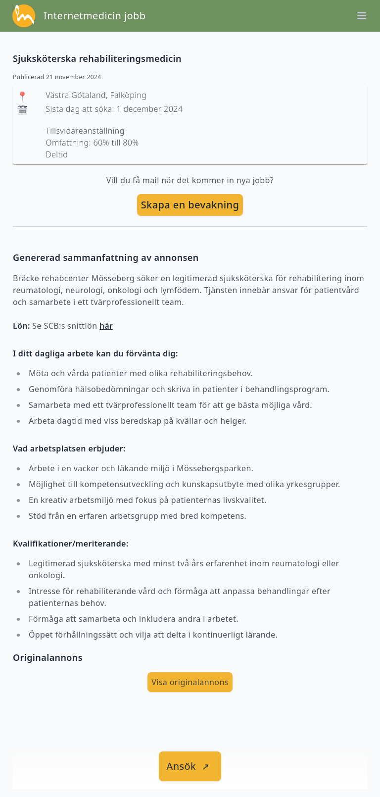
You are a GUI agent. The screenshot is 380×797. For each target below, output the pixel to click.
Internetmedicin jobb (94, 15)
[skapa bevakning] (190, 205)
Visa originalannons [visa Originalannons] (190, 682)
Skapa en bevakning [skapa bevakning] (190, 204)
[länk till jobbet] (190, 766)
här (106, 325)
